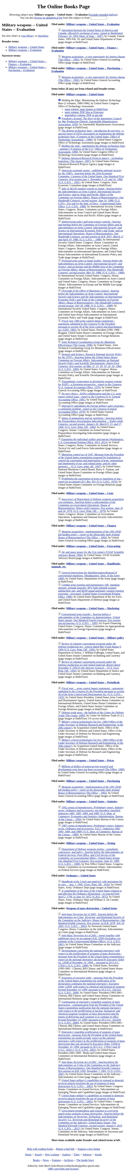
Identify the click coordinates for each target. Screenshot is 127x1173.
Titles (77, 1154)
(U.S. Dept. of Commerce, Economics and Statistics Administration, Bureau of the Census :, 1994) (91, 813)
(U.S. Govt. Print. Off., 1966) (90, 422)
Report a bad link (65, 1149)
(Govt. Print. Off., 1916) (90, 883)
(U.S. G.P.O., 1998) (91, 958)
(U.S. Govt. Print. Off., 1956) (90, 646)
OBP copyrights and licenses (63, 1168)
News (46, 1160)
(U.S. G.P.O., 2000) (90, 1012)
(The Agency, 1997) (90, 160)
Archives (68, 1160)
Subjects (87, 1154)
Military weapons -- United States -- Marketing (92, 608)
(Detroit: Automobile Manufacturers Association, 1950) (90, 121)
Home (28, 1154)
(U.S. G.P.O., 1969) (90, 362)
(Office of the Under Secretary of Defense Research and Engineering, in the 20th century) (90, 724)
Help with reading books (40, 1149)
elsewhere (43, 35)
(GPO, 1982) (90, 325)
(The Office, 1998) (91, 768)
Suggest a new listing (89, 1149)
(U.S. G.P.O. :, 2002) (91, 1083)
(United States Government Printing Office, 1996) (91, 590)
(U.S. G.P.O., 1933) (90, 480)
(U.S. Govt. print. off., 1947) (91, 460)
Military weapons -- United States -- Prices (90, 760)
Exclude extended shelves (103, 14)
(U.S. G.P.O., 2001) (89, 940)
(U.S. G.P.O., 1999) (91, 985)
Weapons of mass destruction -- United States (91, 908)
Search (38, 1154)
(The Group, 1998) (86, 343)
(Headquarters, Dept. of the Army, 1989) (89, 575)
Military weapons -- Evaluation (25, 50)
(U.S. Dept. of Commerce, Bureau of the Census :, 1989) (91, 830)
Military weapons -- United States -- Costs (89, 493)
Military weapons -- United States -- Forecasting (93, 546)
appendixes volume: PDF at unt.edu (84, 115)
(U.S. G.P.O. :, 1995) (89, 619)
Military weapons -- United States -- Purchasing (93, 781)
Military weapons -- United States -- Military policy (95, 637)
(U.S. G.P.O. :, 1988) (90, 230)
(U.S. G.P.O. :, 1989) (90, 298)
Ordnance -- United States (81, 875)
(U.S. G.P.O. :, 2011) (91, 1119)
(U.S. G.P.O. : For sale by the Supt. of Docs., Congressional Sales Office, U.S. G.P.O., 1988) (91, 197)
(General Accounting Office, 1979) (91, 409)
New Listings (52, 1154)
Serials (98, 1154)
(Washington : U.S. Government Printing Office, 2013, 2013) (91, 441)
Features (56, 1160)
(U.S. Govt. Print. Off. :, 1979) (91, 505)
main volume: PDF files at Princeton (84, 112)
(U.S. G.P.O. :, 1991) (91, 176)
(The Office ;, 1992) (89, 534)
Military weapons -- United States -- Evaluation (93, 24)
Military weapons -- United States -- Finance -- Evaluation (27, 63)
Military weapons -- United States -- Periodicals (93, 682)
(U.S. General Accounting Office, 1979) (90, 384)
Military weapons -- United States (26, 47)
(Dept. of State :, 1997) (90, 33)
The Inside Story (85, 1160)
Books (36, 1160)
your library (27, 35)
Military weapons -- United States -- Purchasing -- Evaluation (27, 69)
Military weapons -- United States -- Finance (91, 525)
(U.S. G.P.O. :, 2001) (90, 1068)
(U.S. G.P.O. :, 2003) (91, 920)
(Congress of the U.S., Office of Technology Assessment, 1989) (91, 149)
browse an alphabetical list (48, 17)
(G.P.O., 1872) (90, 893)
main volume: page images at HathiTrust (86, 109)
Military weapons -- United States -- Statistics (91, 801)
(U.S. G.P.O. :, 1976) (91, 693)
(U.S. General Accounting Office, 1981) (89, 396)
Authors (66, 1154)
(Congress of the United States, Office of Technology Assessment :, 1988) (91, 135)
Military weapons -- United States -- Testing (90, 843)
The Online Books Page (63, 6)
